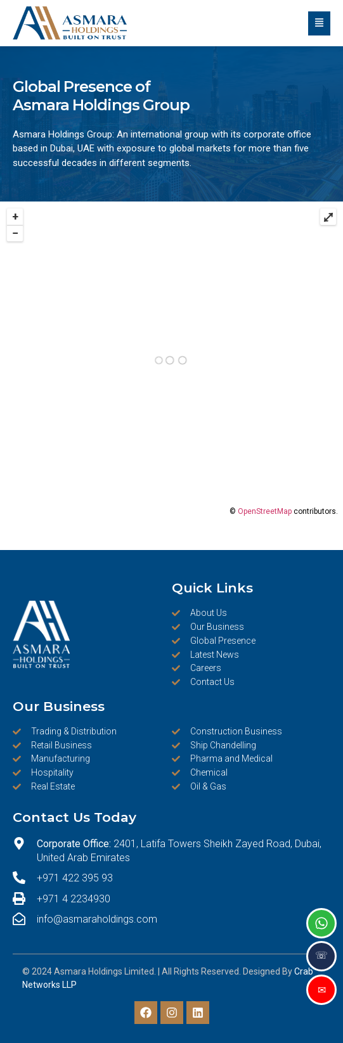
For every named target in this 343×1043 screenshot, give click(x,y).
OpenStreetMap (265, 511)
